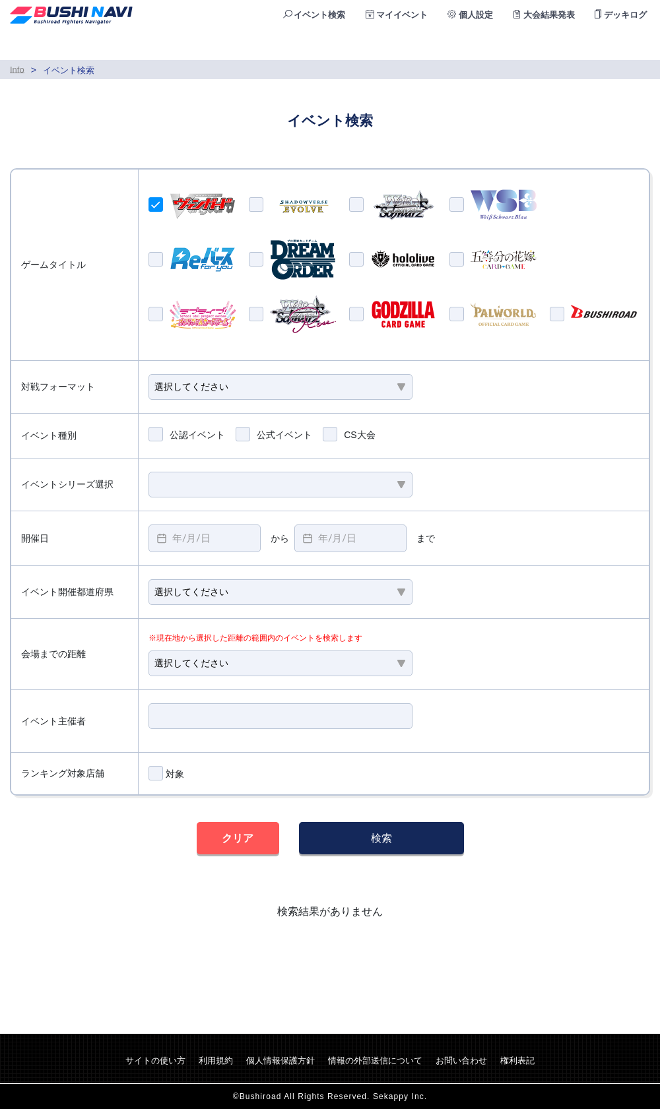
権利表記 (517, 1060)
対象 (166, 773)
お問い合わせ (461, 1060)
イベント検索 (314, 15)
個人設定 (470, 15)
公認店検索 (466, 45)
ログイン (624, 45)
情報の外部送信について (375, 1060)
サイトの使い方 (155, 1060)
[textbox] (204, 538)
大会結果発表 (544, 15)
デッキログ (621, 15)
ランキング (547, 45)
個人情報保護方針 (280, 1060)
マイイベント (397, 15)
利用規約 (216, 1060)
